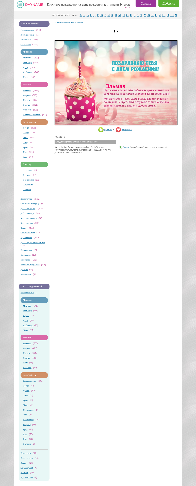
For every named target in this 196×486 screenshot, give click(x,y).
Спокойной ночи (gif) (30, 204)
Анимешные (26, 274)
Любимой (27, 110)
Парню (26, 77)
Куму (25, 429)
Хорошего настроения (30, 265)
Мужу (25, 330)
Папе (25, 152)
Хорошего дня (27, 223)
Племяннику (28, 419)
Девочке (26, 105)
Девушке (27, 95)
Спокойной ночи (28, 233)
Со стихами (25, 255)
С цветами (27, 170)
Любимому (28, 72)
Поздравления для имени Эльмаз (69, 22)
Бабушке (26, 424)
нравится (105, 129)
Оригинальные (27, 458)
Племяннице (28, 410)
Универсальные (27, 30)
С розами (27, 175)
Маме (25, 137)
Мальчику (27, 62)
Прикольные (26, 40)
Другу (25, 67)
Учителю (24, 472)
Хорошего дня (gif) (29, 218)
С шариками (28, 180)
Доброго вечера (27, 213)
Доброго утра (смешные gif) (33, 242)
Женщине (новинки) (31, 115)
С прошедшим (27, 467)
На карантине (26, 250)
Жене (25, 363)
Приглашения (26, 237)
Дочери (26, 128)
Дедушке (27, 444)
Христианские (27, 477)
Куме (25, 439)
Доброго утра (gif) (28, 208)
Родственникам (29, 381)
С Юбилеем (26, 44)
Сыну (25, 142)
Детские (24, 269)
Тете (25, 157)
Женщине (27, 90)
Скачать (125, 147)
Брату (25, 147)
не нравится (124, 129)
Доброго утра (26, 199)
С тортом (27, 189)
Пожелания (25, 260)
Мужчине (27, 58)
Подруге (26, 100)
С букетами (28, 185)
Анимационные (27, 35)
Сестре (26, 133)
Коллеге (24, 228)
